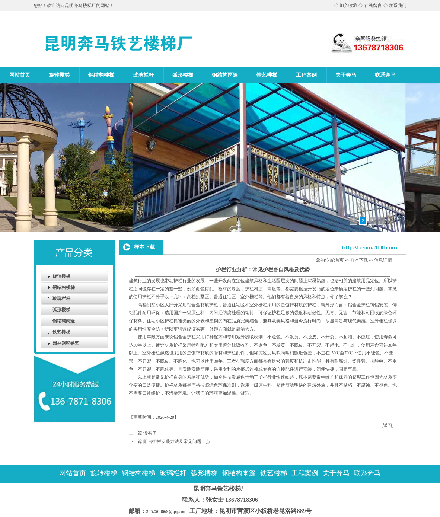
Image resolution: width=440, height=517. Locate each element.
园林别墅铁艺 (65, 343)
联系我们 (397, 5)
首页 (339, 260)
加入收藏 (348, 5)
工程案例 (306, 75)
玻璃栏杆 (143, 75)
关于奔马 (345, 75)
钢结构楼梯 (101, 75)
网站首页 (19, 75)
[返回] (387, 425)
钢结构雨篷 (225, 75)
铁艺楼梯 (266, 75)
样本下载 (359, 260)
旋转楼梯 (59, 75)
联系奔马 (385, 75)
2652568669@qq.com (163, 511)
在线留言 (373, 5)
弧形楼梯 (182, 75)
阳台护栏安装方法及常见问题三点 (176, 441)
